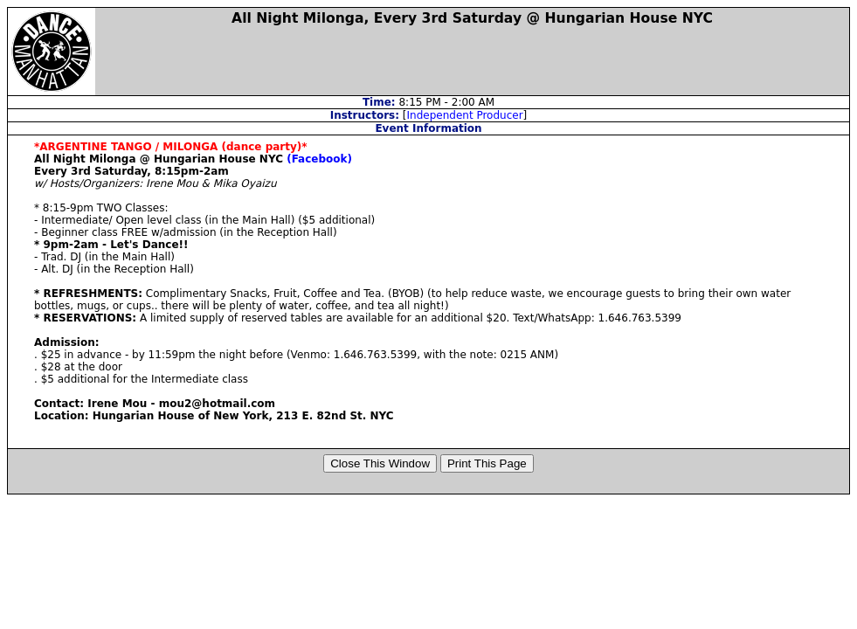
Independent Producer (465, 115)
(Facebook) (319, 159)
